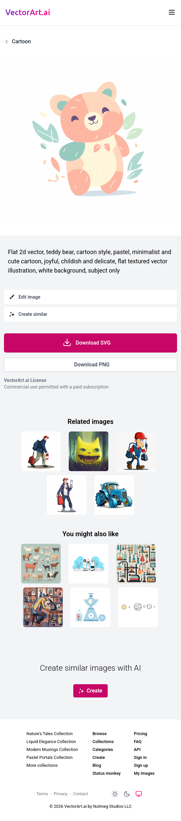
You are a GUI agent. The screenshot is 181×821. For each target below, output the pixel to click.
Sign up (141, 765)
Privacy (60, 793)
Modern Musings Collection (52, 749)
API (137, 749)
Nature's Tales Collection (49, 733)
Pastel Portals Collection (49, 757)
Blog (96, 765)
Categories (102, 749)
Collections (103, 741)
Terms (42, 793)
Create (98, 757)
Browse (99, 733)
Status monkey (106, 773)
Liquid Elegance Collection (51, 741)
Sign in (140, 757)
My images (144, 773)
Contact (80, 793)
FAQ (137, 741)
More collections (42, 765)
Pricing (140, 733)
